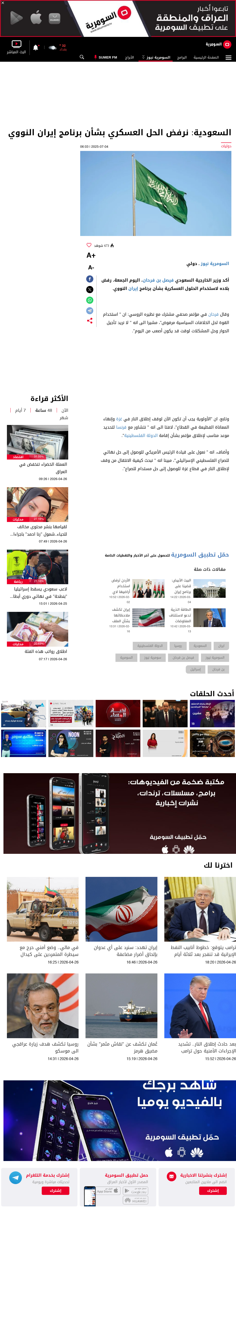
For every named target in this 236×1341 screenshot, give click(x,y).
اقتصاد (18, 457)
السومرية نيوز (155, 57)
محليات (18, 519)
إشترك (56, 1190)
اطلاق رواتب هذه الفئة (46, 651)
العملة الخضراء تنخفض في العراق (43, 468)
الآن (65, 410)
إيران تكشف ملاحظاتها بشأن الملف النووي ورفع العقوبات (121, 621)
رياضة (18, 581)
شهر (64, 417)
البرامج (182, 57)
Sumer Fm (108, 57)
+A (91, 255)
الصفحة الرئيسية (206, 57)
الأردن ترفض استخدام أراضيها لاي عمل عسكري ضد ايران (120, 592)
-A (91, 268)
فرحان (213, 314)
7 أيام (20, 410)
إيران (133, 288)
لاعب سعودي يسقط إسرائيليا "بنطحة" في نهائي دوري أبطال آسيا (38, 592)
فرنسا (121, 427)
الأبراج (129, 57)
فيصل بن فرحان (158, 280)
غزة (119, 419)
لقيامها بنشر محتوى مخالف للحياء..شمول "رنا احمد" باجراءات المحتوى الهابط (38, 530)
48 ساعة (43, 410)
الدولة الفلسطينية (141, 435)
